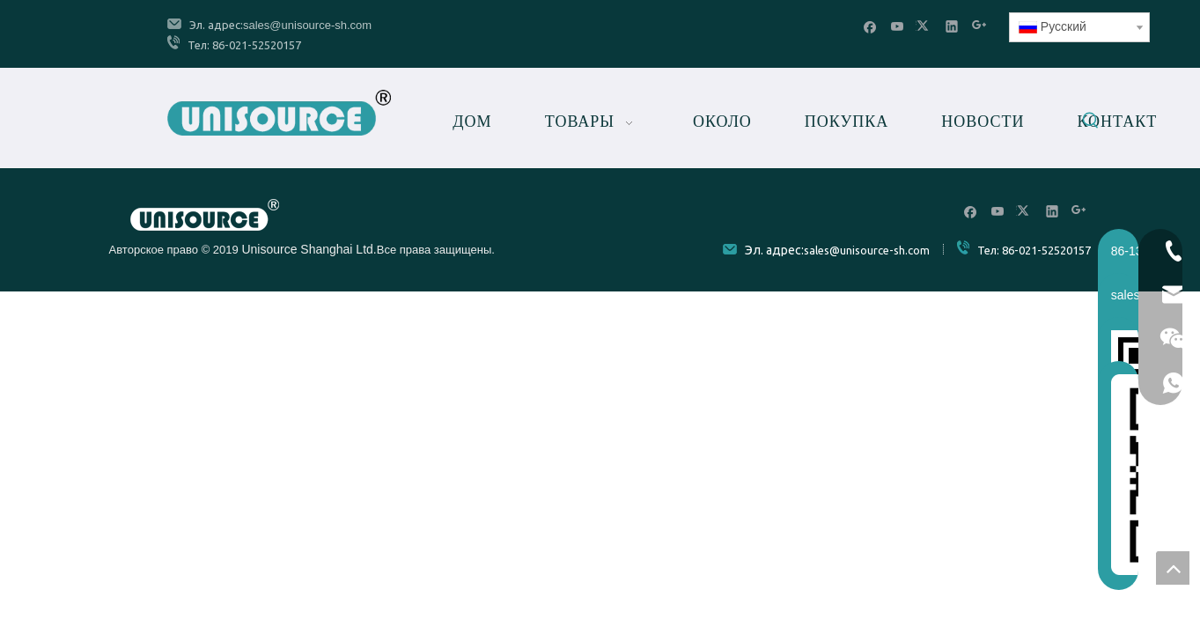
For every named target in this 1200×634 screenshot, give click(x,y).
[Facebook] (870, 26)
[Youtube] (898, 26)
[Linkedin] (952, 26)
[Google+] (979, 26)
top (1172, 568)
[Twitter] (925, 26)
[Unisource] (204, 215)
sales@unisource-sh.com (307, 25)
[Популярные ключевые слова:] (1090, 123)
